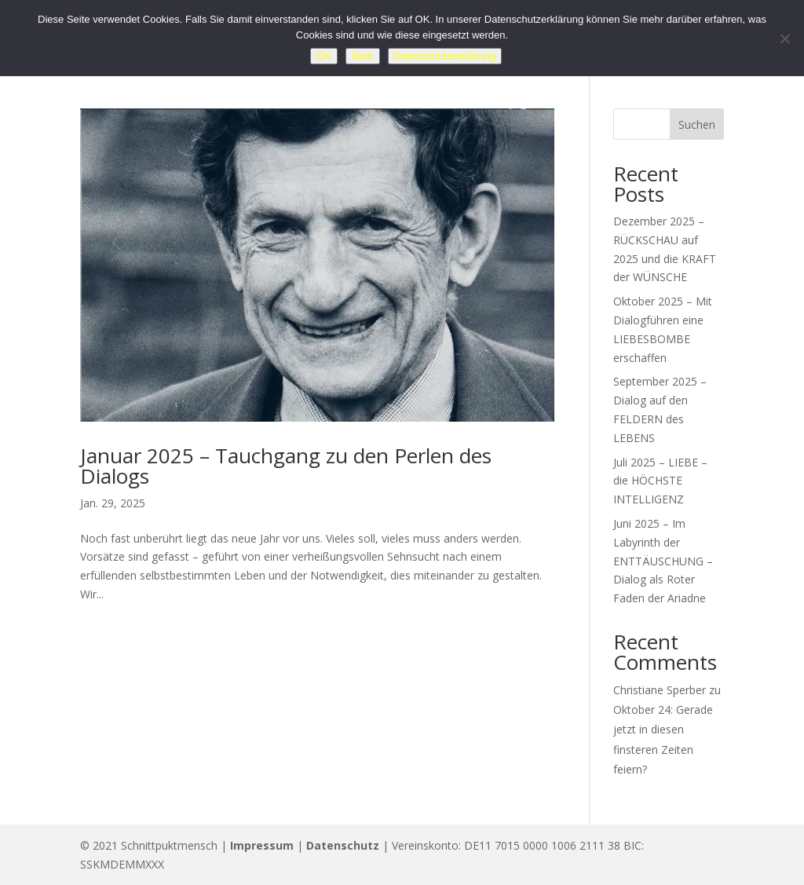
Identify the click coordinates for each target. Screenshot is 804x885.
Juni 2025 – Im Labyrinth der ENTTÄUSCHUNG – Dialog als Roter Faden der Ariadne (663, 560)
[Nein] (784, 38)
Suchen (696, 124)
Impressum (262, 845)
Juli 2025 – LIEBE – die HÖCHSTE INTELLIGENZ (660, 481)
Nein (362, 56)
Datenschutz (342, 845)
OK (323, 56)
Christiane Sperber (659, 689)
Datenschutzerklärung (445, 56)
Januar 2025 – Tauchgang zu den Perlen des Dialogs (286, 465)
